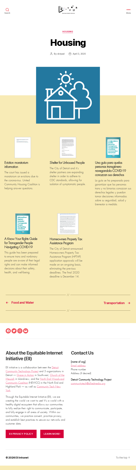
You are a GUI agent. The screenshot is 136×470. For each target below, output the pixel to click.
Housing (68, 36)
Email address (78, 370)
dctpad (60, 58)
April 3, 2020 (79, 58)
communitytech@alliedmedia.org (88, 388)
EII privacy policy (21, 438)
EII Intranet (22, 461)
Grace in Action (25, 379)
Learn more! (52, 438)
